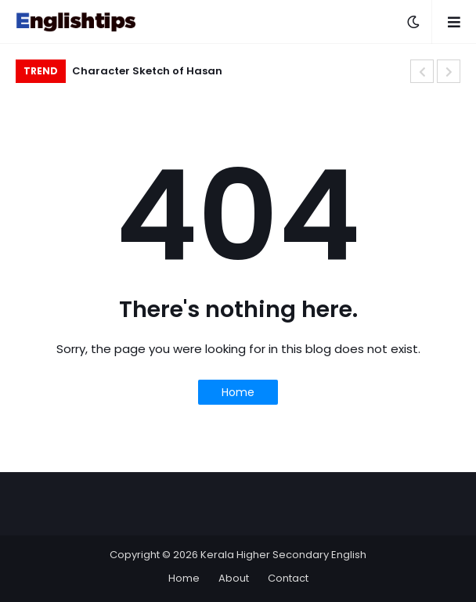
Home (238, 392)
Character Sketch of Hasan (147, 70)
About (233, 578)
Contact (288, 578)
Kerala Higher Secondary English (283, 554)
